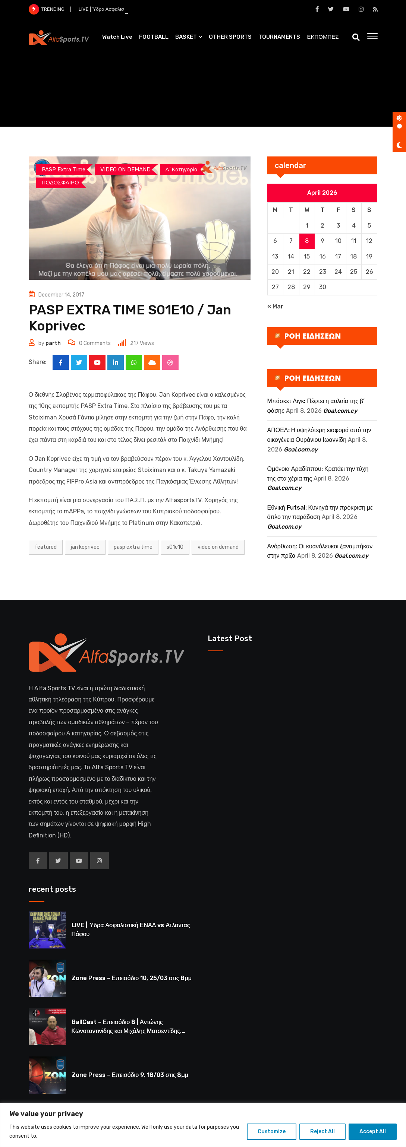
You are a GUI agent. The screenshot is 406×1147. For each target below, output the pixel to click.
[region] (203, 1125)
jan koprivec (85, 547)
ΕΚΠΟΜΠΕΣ (323, 37)
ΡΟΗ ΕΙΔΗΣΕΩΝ (312, 336)
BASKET (186, 37)
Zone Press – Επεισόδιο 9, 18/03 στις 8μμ (130, 1074)
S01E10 (175, 547)
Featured (46, 547)
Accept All (372, 1131)
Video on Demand (218, 547)
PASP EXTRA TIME (133, 547)
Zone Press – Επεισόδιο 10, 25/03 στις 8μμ (132, 978)
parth (53, 343)
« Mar (275, 306)
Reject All (322, 1131)
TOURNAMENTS (279, 37)
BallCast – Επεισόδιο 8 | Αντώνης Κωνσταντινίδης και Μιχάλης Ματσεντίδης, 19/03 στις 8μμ (127, 1030)
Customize (272, 1131)
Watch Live (117, 37)
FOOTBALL (154, 37)
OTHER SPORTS (230, 37)
